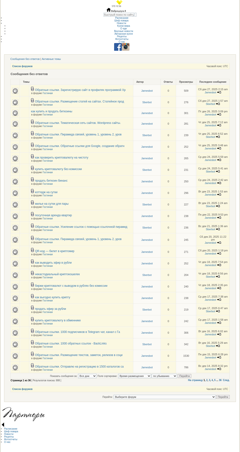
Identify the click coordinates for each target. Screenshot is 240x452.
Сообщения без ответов (25, 58)
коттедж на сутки (46, 192)
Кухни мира (123, 26)
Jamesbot (147, 90)
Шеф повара (121, 20)
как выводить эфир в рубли (53, 262)
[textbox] (119, 15)
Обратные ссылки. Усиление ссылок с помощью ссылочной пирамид (81, 227)
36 (220, 380)
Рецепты (122, 36)
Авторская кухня (123, 33)
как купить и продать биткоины (51, 111)
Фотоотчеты (121, 39)
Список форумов (22, 66)
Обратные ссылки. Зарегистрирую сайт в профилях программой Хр (80, 90)
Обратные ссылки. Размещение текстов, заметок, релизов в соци (79, 355)
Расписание (121, 18)
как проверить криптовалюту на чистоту (61, 157)
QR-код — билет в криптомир (54, 251)
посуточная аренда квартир (53, 215)
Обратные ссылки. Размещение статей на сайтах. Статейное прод (79, 101)
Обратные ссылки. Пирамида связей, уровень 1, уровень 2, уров (78, 134)
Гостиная (48, 93)
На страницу (195, 380)
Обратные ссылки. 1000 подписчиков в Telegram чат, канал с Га (77, 332)
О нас (122, 41)
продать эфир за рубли (50, 309)
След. (226, 380)
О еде (123, 28)
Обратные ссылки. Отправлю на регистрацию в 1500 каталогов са (79, 366)
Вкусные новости (123, 31)
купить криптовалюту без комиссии (58, 169)
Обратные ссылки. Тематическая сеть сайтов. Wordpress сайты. (78, 123)
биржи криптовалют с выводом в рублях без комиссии (71, 285)
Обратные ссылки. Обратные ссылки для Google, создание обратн (79, 146)
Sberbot (147, 102)
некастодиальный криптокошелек (57, 274)
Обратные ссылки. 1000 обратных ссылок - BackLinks (71, 343)
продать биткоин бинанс (51, 180)
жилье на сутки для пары (52, 203)
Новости (122, 23)
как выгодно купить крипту (52, 297)
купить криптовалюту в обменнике (58, 320)
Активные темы (51, 58)
